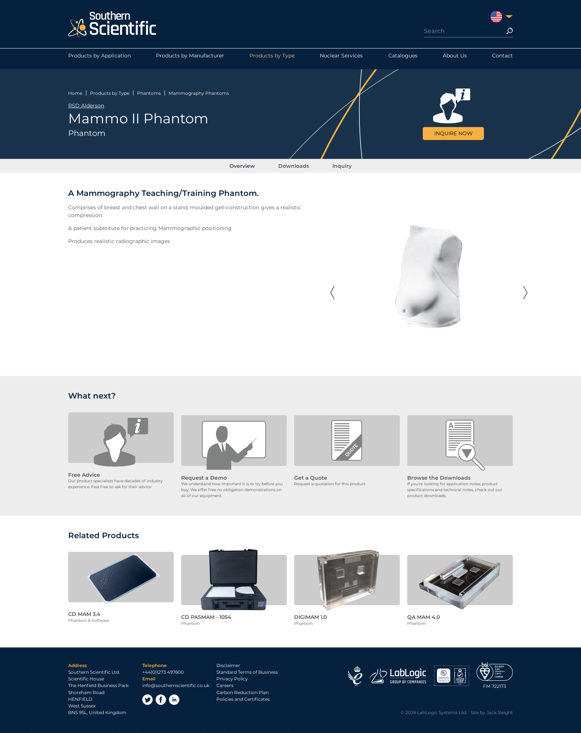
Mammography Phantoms (199, 90)
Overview (250, 162)
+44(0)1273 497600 (163, 666)
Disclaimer (228, 659)
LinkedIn (174, 694)
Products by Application (99, 59)
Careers (224, 679)
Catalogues (403, 59)
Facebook (161, 694)
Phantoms (149, 90)
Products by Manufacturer (190, 59)
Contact (502, 59)
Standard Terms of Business (247, 666)
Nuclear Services (341, 59)
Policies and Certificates (243, 693)
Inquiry (333, 162)
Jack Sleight (500, 706)
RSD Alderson (86, 102)
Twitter (147, 694)
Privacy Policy (232, 673)
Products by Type (272, 59)
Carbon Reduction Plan (242, 686)
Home (75, 90)
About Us (455, 59)
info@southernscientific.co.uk (175, 679)
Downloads (293, 162)
